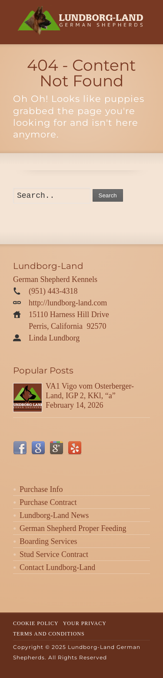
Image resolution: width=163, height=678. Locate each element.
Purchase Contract (48, 502)
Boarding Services (48, 541)
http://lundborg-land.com (68, 302)
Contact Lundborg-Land (57, 567)
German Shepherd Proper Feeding (73, 528)
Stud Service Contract (54, 554)
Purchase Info (41, 489)
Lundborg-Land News (54, 515)
